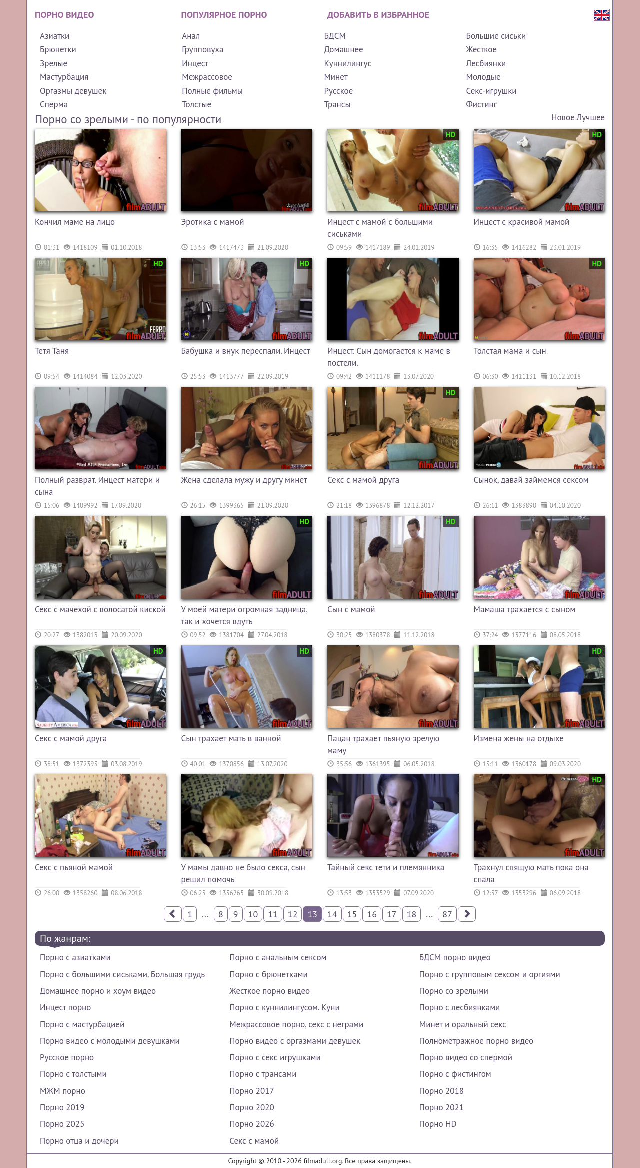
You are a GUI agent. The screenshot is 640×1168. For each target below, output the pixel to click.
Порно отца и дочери (79, 1140)
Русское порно (67, 1057)
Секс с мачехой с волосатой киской (100, 609)
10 (253, 914)
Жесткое (481, 49)
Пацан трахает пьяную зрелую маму (384, 744)
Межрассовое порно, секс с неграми (297, 1024)
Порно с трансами (263, 1073)
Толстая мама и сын (510, 350)
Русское (338, 90)
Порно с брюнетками (269, 974)
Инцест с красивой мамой (522, 221)
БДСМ (335, 35)
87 (447, 914)
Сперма (54, 104)
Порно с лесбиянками (460, 1007)
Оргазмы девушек (73, 90)
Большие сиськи (496, 35)
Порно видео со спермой (466, 1057)
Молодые (483, 76)
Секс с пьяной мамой (74, 867)
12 (293, 914)
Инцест (195, 63)
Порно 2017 (252, 1090)
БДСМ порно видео (455, 957)
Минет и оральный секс (463, 1024)
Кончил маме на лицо (75, 221)
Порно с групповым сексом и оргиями (490, 974)
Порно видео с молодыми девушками (110, 1040)
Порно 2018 (442, 1090)
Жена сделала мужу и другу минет (245, 479)
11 (273, 914)
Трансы (337, 104)
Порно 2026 (252, 1123)
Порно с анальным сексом (278, 957)
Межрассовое (207, 76)
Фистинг (481, 104)
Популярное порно (225, 14)
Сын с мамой (352, 609)
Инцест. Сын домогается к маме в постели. (389, 356)
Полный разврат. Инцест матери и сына (97, 485)
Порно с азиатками (75, 957)
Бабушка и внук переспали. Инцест (246, 350)
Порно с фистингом (456, 1073)
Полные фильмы (212, 90)
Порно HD (438, 1123)
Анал (191, 35)
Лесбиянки (486, 63)
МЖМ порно (63, 1090)
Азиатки (55, 35)
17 (392, 914)
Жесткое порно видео (270, 990)
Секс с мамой (254, 1140)
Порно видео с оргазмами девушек (295, 1040)
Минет (336, 76)
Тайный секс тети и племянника (386, 867)
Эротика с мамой (213, 221)
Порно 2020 (252, 1107)
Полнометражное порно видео (477, 1040)
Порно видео (64, 14)
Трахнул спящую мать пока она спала (531, 873)
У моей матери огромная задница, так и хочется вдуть (245, 615)
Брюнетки (58, 49)
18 (412, 914)
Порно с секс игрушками (275, 1057)
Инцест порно (65, 1007)
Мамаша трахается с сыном (525, 609)
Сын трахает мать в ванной (232, 738)
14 (333, 914)
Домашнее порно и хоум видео (98, 990)
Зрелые (54, 63)
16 (372, 914)
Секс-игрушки (491, 90)
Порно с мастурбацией (82, 1024)
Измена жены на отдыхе (519, 738)
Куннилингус (348, 63)
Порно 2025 (62, 1123)
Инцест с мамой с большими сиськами (380, 227)
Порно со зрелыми (454, 990)
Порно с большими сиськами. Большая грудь (122, 974)
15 (353, 914)
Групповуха (203, 49)
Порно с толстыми (73, 1073)
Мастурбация (64, 76)
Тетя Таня (52, 350)
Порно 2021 (442, 1107)
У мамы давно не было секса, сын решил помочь (244, 873)
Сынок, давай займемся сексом (531, 479)
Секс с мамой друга (364, 479)
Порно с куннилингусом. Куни (285, 1007)
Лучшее (591, 117)
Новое (563, 117)
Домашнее (343, 49)
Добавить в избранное (379, 14)
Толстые (197, 104)
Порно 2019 (62, 1107)
